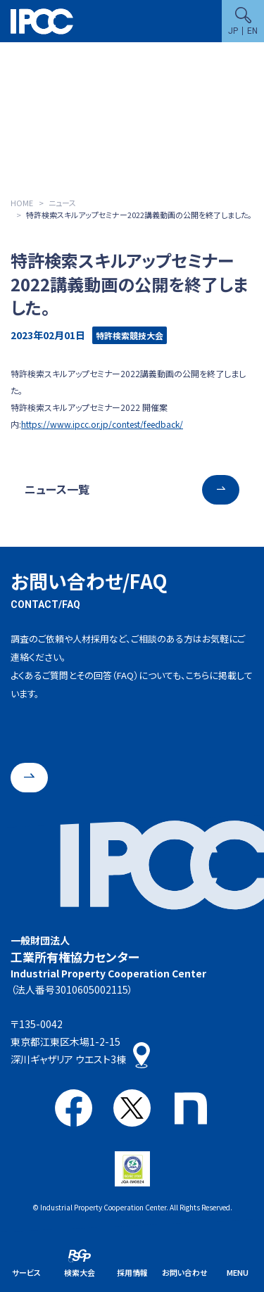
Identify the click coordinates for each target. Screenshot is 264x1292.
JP (233, 31)
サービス (26, 1272)
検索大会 (79, 1272)
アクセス (141, 1055)
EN (252, 31)
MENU (238, 1272)
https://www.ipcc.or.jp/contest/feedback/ (102, 424)
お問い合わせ (185, 1272)
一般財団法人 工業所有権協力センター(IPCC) (42, 21)
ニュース (62, 202)
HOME (22, 202)
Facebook (73, 1108)
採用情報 (132, 1272)
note (190, 1108)
